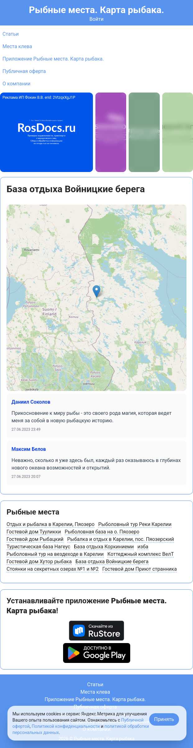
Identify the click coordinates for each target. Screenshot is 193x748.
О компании (16, 84)
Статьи (10, 34)
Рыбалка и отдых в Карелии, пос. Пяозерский (120, 539)
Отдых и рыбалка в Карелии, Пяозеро (50, 524)
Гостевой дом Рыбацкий (35, 539)
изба (142, 547)
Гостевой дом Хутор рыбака (39, 561)
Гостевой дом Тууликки (34, 532)
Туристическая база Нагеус (38, 547)
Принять (164, 719)
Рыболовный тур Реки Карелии (135, 524)
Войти (96, 19)
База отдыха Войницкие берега (112, 561)
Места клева (17, 46)
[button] (96, 291)
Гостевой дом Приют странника (139, 569)
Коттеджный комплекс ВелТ (141, 554)
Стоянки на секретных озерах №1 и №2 (53, 569)
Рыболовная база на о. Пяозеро (102, 532)
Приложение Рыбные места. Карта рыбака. (53, 59)
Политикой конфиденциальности (66, 726)
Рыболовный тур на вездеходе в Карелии (55, 554)
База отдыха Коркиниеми (104, 547)
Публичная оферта (24, 71)
